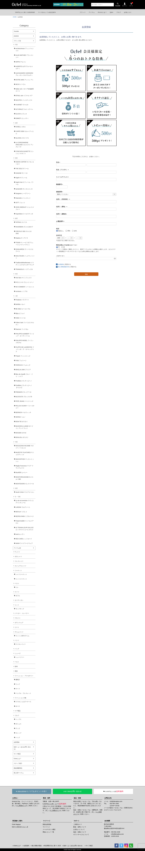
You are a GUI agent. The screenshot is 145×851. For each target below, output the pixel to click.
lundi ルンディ (20, 534)
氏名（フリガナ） (62, 169)
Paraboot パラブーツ (22, 300)
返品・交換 (77, 798)
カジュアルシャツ (20, 566)
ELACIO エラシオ (21, 114)
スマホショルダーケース (23, 701)
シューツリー (20, 657)
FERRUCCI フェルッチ (23, 365)
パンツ (17, 640)
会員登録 (16, 742)
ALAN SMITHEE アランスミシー (25, 56)
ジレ (17, 587)
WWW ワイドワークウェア (24, 543)
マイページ (46, 821)
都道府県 (60, 192)
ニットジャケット (21, 579)
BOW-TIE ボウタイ (22, 421)
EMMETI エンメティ (22, 118)
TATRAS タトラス (21, 222)
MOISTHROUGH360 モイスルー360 (24, 478)
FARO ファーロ (21, 318)
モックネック (20, 609)
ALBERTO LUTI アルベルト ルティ (24, 67)
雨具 (16, 671)
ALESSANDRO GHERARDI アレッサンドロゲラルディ (24, 74)
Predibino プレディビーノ (24, 381)
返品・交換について (79, 832)
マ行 (16, 442)
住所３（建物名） (62, 214)
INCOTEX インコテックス (24, 100)
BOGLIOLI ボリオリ (22, 437)
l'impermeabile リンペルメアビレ (25, 522)
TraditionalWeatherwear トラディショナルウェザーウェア (25, 264)
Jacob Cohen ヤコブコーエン (25, 492)
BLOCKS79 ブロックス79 (24, 396)
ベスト (17, 583)
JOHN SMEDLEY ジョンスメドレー (25, 208)
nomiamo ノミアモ (21, 291)
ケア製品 (17, 711)
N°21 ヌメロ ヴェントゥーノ (25, 282)
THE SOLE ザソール (22, 168)
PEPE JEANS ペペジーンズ (24, 401)
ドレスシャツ (19, 561)
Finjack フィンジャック (23, 356)
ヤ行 (16, 488)
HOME (14, 17)
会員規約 (61, 264)
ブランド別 (17, 41)
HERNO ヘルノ (20, 417)
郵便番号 (60, 184)
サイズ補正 (17, 754)
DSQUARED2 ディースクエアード (24, 250)
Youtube (16, 31)
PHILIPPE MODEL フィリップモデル (24, 341)
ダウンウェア (19, 622)
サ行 (16, 158)
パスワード (60, 256)
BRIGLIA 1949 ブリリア (23, 369)
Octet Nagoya (16, 824)
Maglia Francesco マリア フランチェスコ (24, 467)
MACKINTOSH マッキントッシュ (25, 460)
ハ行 (16, 296)
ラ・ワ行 (17, 496)
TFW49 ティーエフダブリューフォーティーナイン (24, 244)
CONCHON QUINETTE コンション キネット (25, 152)
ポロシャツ (18, 556)
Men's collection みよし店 (20, 827)
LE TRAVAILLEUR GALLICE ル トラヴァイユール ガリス (25, 528)
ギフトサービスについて (81, 834)
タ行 (16, 218)
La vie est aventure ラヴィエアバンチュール (25, 501)
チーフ (18, 689)
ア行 (16, 44)
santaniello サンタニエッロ (24, 189)
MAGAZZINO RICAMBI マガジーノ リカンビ (25, 447)
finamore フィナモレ (22, 329)
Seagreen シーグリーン (23, 193)
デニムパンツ (19, 632)
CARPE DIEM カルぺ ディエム (25, 132)
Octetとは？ (17, 758)
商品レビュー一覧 (48, 832)
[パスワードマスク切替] (114, 258)
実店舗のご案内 (17, 821)
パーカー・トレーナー (22, 613)
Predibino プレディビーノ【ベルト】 (24, 386)
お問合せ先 (107, 798)
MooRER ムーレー (21, 472)
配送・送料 (46, 798)
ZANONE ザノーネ (22, 173)
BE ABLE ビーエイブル (23, 309)
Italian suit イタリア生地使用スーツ (25, 90)
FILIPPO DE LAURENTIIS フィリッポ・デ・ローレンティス (25, 349)
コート (17, 627)
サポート (76, 821)
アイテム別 (17, 548)
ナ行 (16, 274)
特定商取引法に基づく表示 (52, 845)
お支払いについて (79, 829)
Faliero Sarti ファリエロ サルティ (25, 323)
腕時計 (18, 679)
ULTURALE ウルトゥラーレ (24, 109)
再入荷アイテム (19, 773)
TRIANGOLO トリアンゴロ (24, 269)
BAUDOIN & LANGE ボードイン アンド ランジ (24, 427)
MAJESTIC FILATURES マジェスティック (25, 453)
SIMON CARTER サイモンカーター (25, 163)
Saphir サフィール (21, 177)
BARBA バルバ (20, 304)
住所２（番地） (62, 206)
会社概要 (107, 821)
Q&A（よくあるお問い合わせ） (22, 748)
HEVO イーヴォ (21, 84)
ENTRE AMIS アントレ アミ (25, 80)
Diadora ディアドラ (22, 238)
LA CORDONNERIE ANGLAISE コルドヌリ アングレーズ (24, 145)
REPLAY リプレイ (21, 512)
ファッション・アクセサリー (24, 676)
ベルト (17, 662)
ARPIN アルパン (21, 62)
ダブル (18, 595)
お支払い (15, 798)
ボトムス (18, 724)
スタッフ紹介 (18, 763)
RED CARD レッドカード (24, 539)
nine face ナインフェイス (24, 278)
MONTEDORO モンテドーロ (25, 484)
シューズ (17, 653)
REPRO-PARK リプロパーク (25, 516)
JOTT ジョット (20, 202)
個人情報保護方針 (63, 267)
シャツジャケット (21, 574)
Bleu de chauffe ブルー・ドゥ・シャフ (24, 375)
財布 (16, 666)
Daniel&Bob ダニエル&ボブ (24, 227)
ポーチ (18, 706)
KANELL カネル (21, 127)
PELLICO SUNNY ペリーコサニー (25, 407)
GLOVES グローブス (22, 138)
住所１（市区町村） (63, 199)
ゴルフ (17, 715)
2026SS (16, 36)
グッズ (18, 728)
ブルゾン (17, 618)
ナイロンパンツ (21, 644)
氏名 (58, 162)
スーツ (17, 592)
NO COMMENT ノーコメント (25, 287)
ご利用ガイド (22, 805)
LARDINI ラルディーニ (23, 507)
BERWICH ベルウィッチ (23, 412)
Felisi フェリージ (21, 360)
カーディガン (19, 600)
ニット (17, 605)
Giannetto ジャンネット (23, 198)
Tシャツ (17, 552)
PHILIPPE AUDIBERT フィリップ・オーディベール (25, 335)
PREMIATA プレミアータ (23, 392)
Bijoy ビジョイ (20, 313)
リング (18, 684)
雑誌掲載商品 (18, 768)
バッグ (17, 649)
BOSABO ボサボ (21, 433)
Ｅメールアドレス (62, 177)
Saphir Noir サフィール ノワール (24, 183)
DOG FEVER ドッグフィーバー (25, 257)
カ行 (16, 123)
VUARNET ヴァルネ (22, 104)
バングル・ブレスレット (23, 693)
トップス (18, 719)
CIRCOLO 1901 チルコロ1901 (24, 232)
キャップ (18, 733)
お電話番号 (60, 221)
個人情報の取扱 (37, 845)
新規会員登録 (47, 824)
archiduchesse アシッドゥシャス (25, 49)
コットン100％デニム (22, 636)
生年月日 (59, 235)
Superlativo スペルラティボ (24, 214)
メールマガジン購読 (49, 829)
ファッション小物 (20, 698)
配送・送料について (79, 827)
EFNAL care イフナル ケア (24, 95)
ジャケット (18, 570)
